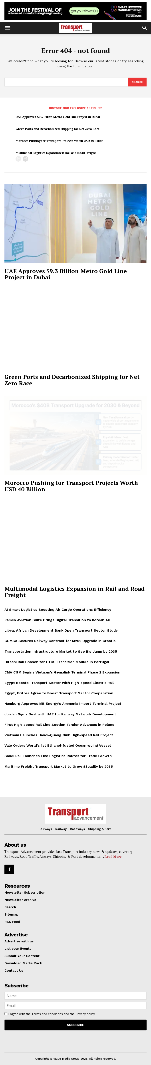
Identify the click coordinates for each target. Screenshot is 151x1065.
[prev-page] (18, 159)
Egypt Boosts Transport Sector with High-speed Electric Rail (59, 683)
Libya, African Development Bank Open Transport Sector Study (61, 630)
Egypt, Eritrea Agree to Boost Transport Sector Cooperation (58, 693)
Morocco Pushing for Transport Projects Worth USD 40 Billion (59, 141)
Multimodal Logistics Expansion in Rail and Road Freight (56, 153)
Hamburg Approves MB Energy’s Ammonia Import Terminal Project (62, 703)
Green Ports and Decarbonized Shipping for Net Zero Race (57, 129)
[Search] (137, 82)
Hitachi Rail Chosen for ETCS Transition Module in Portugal (56, 662)
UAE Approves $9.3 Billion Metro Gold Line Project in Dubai (58, 117)
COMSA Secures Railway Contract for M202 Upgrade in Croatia (59, 641)
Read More (113, 856)
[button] (7, 28)
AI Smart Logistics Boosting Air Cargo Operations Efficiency (57, 609)
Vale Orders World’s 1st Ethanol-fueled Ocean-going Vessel (57, 745)
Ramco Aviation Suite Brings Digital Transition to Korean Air (57, 620)
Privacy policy (85, 1014)
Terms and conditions (47, 1014)
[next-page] (25, 159)
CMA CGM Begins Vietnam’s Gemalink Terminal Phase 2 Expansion (62, 672)
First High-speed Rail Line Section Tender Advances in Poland (59, 724)
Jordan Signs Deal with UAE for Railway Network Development (60, 714)
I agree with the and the (49, 1014)
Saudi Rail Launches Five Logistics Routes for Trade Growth (58, 756)
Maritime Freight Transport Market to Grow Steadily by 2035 (58, 766)
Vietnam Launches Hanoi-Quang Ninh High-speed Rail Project (58, 735)
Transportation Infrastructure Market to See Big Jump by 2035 (60, 651)
